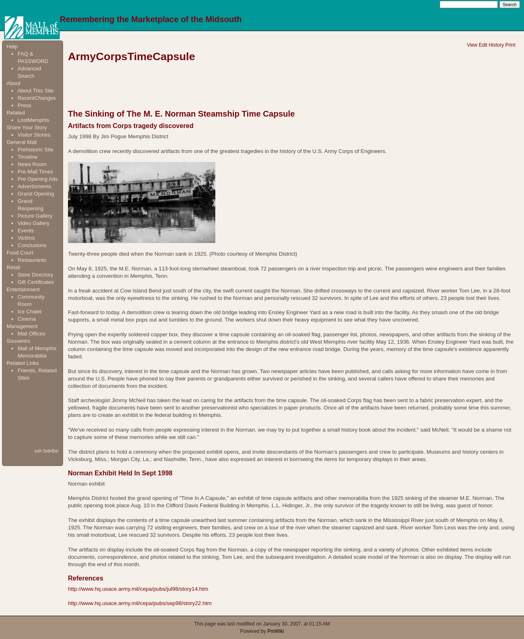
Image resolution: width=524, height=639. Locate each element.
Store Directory (35, 275)
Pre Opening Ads (38, 179)
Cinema (27, 319)
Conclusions (32, 245)
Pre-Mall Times (35, 172)
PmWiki (275, 631)
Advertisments (34, 186)
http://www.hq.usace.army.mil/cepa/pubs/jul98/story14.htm (138, 589)
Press (24, 105)
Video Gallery (34, 223)
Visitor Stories (34, 135)
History (496, 45)
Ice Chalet (30, 311)
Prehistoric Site (35, 149)
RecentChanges (37, 98)
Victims (26, 238)
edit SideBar (46, 450)
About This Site (36, 91)
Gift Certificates (36, 282)
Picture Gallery (35, 216)
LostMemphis (33, 120)
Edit (483, 45)
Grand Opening (36, 194)
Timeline (28, 157)
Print (510, 45)
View (472, 45)
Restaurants (32, 260)
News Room (32, 164)
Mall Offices (31, 334)
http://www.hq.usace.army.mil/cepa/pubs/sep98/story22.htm (140, 603)
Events (26, 230)
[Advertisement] (32, 414)
